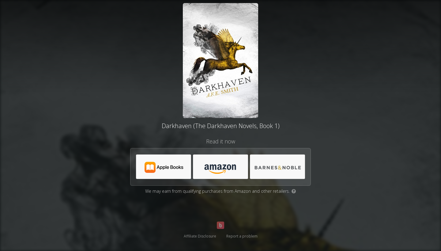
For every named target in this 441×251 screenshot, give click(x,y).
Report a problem (242, 236)
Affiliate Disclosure (200, 236)
